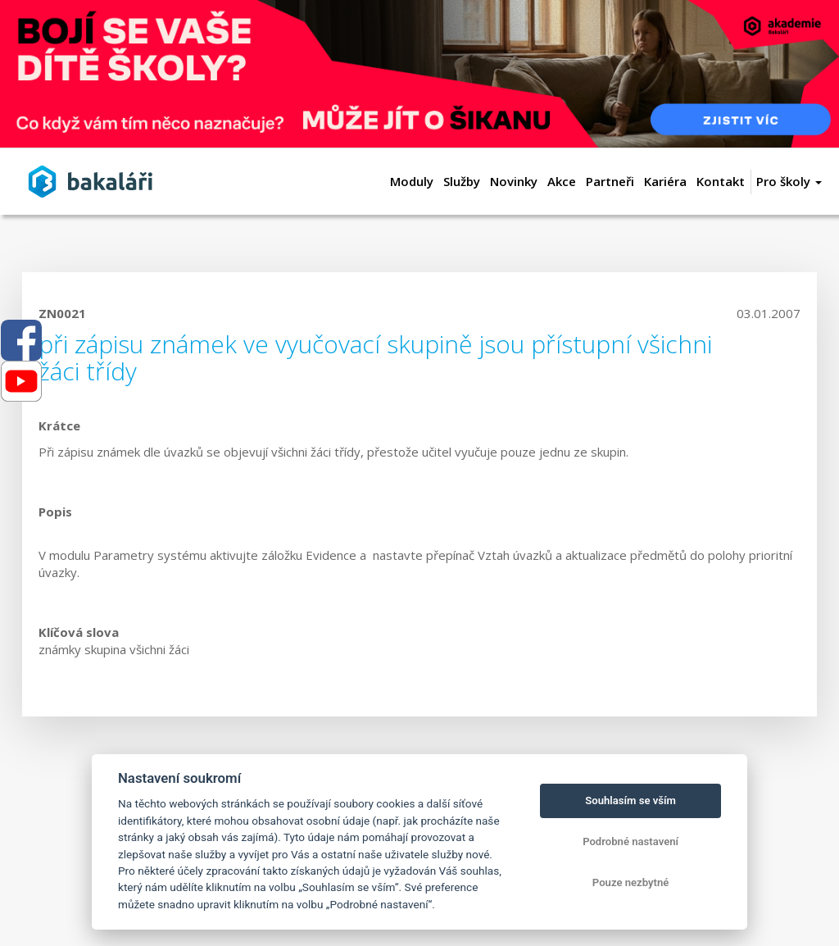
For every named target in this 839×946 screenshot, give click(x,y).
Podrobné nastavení (630, 841)
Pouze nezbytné (630, 882)
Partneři (610, 181)
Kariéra (665, 181)
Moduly (411, 181)
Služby (461, 181)
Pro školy (789, 181)
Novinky (513, 181)
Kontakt (720, 181)
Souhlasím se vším (630, 800)
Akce (561, 181)
